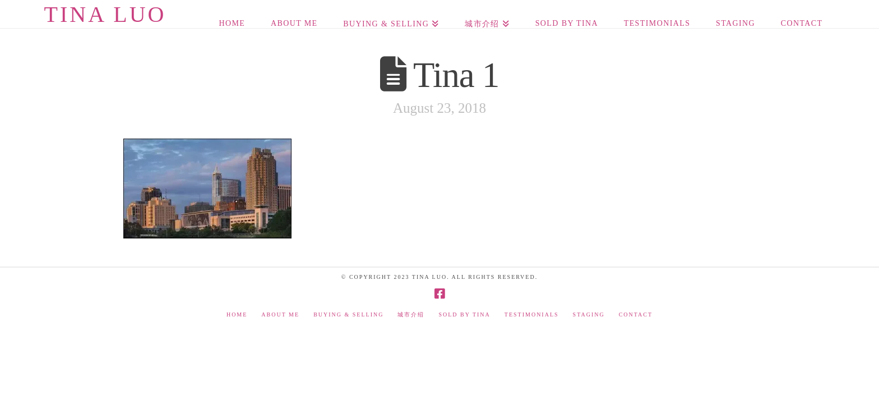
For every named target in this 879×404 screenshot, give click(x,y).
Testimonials (532, 314)
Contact (636, 314)
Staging (589, 314)
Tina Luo (105, 14)
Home (236, 314)
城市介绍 (410, 314)
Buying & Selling (348, 314)
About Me (280, 314)
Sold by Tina (464, 314)
